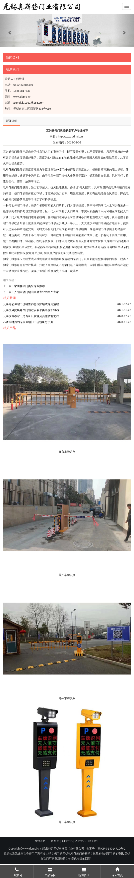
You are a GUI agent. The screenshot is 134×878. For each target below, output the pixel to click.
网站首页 (40, 841)
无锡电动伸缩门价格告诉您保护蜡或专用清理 (31, 302)
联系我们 (94, 841)
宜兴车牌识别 (67, 450)
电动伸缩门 (10, 168)
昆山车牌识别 (67, 820)
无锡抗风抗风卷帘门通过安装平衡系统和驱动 (31, 308)
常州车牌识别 (67, 697)
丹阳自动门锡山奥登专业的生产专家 (36, 290)
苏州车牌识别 (67, 574)
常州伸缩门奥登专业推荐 (29, 284)
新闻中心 (67, 841)
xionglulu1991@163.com (28, 101)
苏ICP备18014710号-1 (111, 848)
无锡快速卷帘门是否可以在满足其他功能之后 (31, 314)
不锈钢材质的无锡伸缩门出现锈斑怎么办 (28, 320)
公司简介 (53, 841)
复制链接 (46, 848)
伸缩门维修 (63, 168)
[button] (10, 30)
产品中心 (80, 841)
